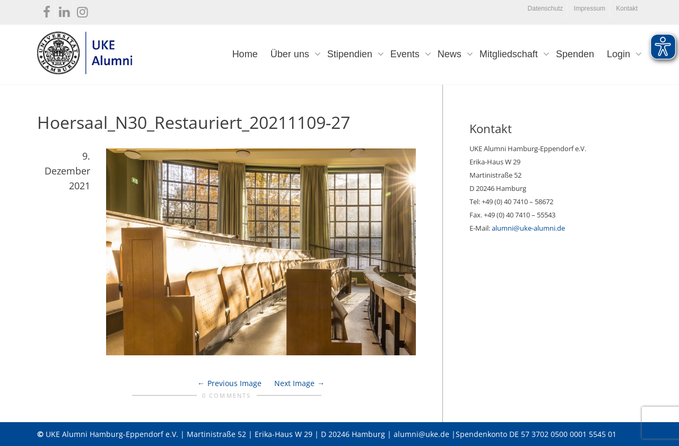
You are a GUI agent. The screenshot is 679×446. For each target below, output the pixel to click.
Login (620, 54)
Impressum (589, 8)
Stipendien (351, 54)
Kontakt (627, 8)
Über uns (291, 54)
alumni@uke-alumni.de (528, 228)
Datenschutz (545, 8)
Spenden (575, 54)
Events (406, 54)
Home (245, 54)
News (451, 54)
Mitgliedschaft (510, 54)
